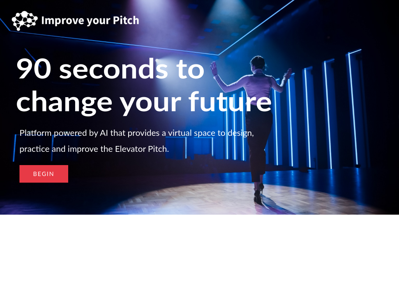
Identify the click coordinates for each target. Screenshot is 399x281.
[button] (43, 174)
